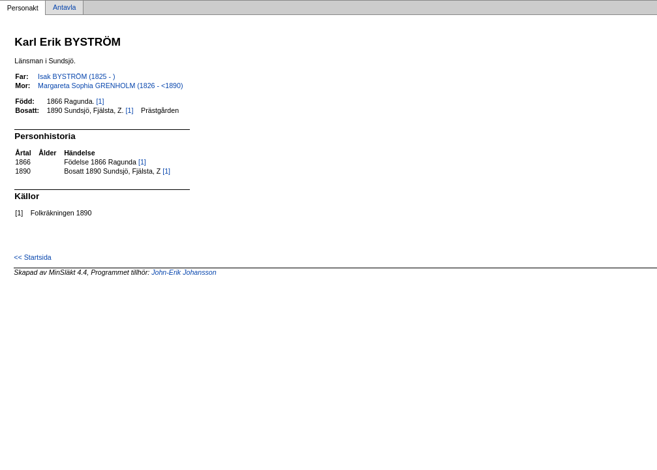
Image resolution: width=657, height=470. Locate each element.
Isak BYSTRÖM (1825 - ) (76, 76)
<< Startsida (32, 257)
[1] (100, 101)
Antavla (64, 8)
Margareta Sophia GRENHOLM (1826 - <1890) (110, 85)
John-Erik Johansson (184, 272)
